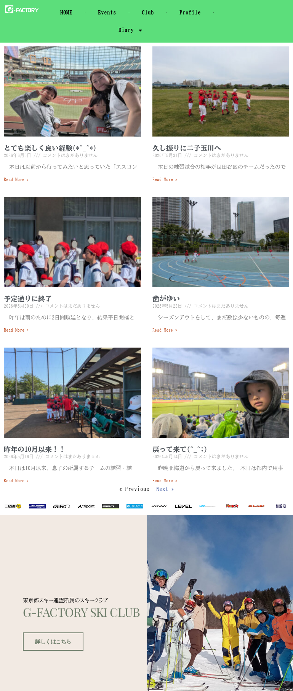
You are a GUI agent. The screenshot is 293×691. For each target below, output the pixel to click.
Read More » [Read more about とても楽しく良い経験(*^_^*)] (16, 179)
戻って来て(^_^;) (179, 449)
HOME (66, 12)
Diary (130, 30)
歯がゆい (166, 298)
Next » (165, 489)
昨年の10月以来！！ (35, 449)
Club (148, 12)
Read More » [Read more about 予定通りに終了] (16, 329)
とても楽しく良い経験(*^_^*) (50, 148)
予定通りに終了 (28, 298)
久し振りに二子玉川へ (186, 148)
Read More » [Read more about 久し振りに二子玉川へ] (165, 179)
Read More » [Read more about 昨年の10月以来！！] (16, 480)
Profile (190, 12)
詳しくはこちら (51, 653)
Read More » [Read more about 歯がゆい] (165, 329)
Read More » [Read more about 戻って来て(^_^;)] (165, 480)
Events (107, 12)
